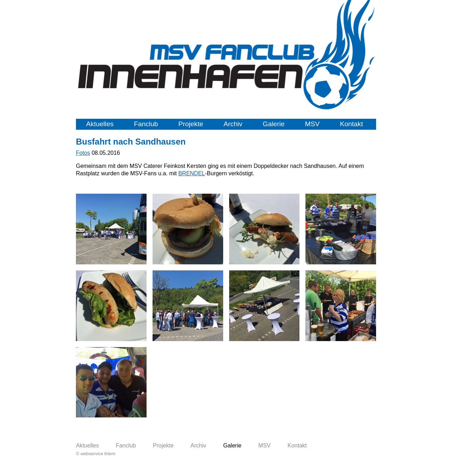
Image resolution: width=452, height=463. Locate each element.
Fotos (83, 153)
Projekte (190, 124)
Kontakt (351, 124)
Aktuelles (100, 124)
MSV (312, 124)
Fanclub (146, 124)
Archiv (233, 124)
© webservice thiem (95, 453)
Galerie (274, 124)
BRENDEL (191, 173)
